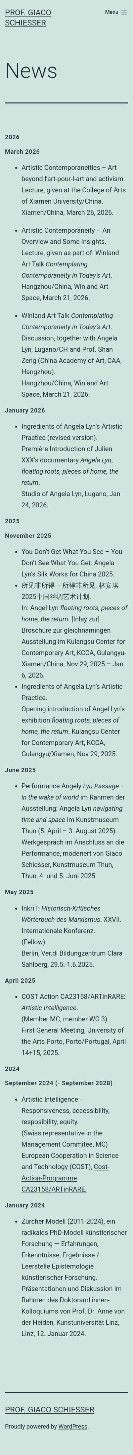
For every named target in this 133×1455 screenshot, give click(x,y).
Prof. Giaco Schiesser (49, 1409)
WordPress (73, 1426)
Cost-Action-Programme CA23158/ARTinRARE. (65, 1178)
